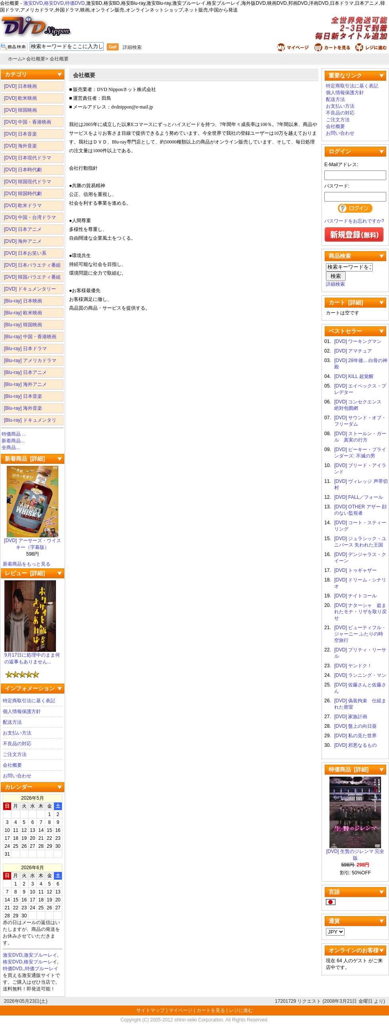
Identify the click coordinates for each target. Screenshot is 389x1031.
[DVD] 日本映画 (20, 86)
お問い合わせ (17, 776)
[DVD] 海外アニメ (23, 241)
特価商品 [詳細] (349, 769)
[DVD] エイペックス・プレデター (360, 389)
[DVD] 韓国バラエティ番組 (32, 277)
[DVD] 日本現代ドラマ (27, 158)
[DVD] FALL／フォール (358, 497)
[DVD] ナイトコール (355, 596)
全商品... (11, 447)
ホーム (15, 59)
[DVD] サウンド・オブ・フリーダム (360, 421)
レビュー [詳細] (25, 573)
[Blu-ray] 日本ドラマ (25, 348)
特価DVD (75, 3)
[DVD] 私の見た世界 (355, 735)
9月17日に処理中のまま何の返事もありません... (32, 656)
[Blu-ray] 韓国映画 (23, 325)
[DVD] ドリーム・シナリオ (360, 583)
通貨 (334, 921)
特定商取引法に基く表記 (29, 700)
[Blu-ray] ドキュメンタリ (30, 420)
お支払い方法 (17, 733)
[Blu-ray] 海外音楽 (23, 408)
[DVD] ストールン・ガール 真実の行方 (360, 437)
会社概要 (12, 765)
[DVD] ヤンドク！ (353, 666)
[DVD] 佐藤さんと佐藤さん (360, 688)
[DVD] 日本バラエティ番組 (32, 265)
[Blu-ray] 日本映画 (23, 301)
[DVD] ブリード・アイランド (360, 469)
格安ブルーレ (38, 962)
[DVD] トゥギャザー (355, 570)
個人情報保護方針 (22, 711)
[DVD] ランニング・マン (360, 675)
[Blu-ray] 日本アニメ (25, 372)
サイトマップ (151, 1010)
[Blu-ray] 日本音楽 (23, 396)
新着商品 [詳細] (25, 458)
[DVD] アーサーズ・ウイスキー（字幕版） (32, 541)
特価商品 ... (14, 434)
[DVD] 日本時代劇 (23, 169)
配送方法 (12, 722)
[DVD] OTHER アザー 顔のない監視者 (360, 510)
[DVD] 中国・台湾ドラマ (30, 217)
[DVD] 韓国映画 (20, 110)
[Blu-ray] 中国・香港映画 (30, 336)
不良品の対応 (17, 743)
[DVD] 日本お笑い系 (25, 253)
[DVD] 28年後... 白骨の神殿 (360, 364)
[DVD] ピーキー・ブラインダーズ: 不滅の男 (360, 453)
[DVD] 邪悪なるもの (355, 745)
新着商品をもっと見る (26, 564)
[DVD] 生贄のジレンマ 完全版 (355, 852)
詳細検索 (132, 47)
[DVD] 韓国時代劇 (23, 193)
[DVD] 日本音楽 (20, 134)
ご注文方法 (15, 754)
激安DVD (33, 3)
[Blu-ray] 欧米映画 (23, 313)
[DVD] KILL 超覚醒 (354, 376)
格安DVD (54, 3)
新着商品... (13, 441)
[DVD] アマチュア (353, 351)
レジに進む (241, 1010)
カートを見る (210, 1010)
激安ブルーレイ (40, 955)
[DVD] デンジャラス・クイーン (360, 558)
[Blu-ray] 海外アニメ (25, 384)
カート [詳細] (346, 302)
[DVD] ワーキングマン (357, 341)
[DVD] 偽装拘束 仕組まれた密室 (360, 704)
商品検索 (340, 256)
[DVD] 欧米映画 (20, 98)
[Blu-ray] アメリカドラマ (30, 360)
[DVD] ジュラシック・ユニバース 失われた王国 (360, 542)
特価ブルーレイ (41, 968)
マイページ (181, 1010)
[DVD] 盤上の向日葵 (355, 726)
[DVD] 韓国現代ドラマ (27, 181)
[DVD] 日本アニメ (23, 229)
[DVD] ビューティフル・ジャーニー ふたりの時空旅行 (360, 634)
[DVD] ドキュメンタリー (30, 289)
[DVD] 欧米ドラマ (23, 205)
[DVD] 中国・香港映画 (27, 122)
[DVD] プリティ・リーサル (360, 653)
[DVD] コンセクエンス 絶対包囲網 (360, 405)
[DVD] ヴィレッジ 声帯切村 (361, 484)
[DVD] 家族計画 (350, 716)
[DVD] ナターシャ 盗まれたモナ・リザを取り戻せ (360, 612)
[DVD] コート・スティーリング (360, 526)
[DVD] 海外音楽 (20, 146)
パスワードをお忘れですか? (354, 221)
